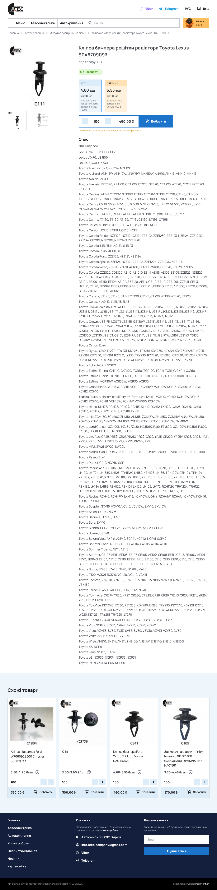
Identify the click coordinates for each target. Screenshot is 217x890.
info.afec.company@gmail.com (104, 845)
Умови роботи (18, 843)
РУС (188, 9)
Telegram (88, 860)
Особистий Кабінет (22, 851)
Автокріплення (71, 23)
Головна (14, 820)
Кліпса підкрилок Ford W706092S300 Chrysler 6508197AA (28, 756)
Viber (85, 852)
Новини (13, 858)
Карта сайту (17, 866)
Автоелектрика (43, 23)
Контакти (83, 820)
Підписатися (176, 851)
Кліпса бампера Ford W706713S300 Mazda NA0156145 (128, 756)
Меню (18, 23)
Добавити (157, 121)
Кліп (65, 751)
